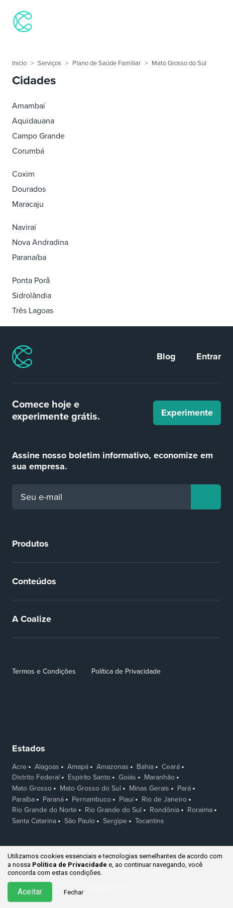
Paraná (53, 799)
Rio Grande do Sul (113, 810)
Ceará (171, 766)
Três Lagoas (32, 311)
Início (19, 63)
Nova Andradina (40, 242)
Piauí (126, 799)
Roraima (199, 810)
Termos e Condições (44, 671)
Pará (184, 788)
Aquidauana (33, 121)
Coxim (23, 174)
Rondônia (164, 810)
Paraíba (23, 799)
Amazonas (112, 766)
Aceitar (30, 891)
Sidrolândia (31, 296)
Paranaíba (29, 257)
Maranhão (159, 777)
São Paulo (79, 821)
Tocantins (149, 821)
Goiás (127, 777)
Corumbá (28, 151)
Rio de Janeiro (164, 799)
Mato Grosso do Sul (179, 63)
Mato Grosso (32, 788)
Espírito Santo (89, 777)
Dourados (29, 189)
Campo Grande (38, 136)
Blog (166, 356)
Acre (19, 766)
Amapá (77, 766)
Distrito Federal (36, 777)
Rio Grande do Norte (44, 810)
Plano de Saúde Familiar (106, 63)
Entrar (208, 356)
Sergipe (115, 821)
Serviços (49, 63)
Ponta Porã (31, 281)
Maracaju (28, 204)
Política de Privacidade (126, 671)
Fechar (73, 892)
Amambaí (28, 106)
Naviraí (24, 227)
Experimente (187, 412)
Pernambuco (91, 799)
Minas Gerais (149, 788)
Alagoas (47, 766)
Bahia (145, 766)
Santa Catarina (34, 821)
